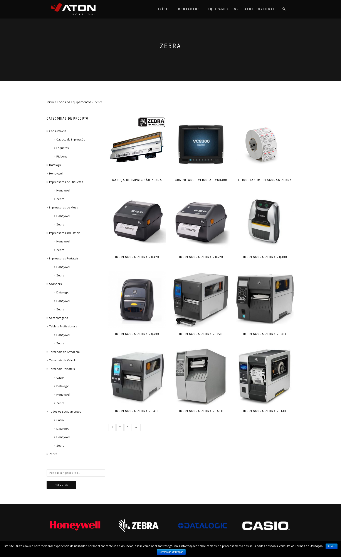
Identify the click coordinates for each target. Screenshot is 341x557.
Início (164, 9)
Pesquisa (61, 484)
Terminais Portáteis (62, 369)
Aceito (331, 546)
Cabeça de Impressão (70, 139)
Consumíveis (57, 131)
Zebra (60, 199)
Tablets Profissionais (63, 326)
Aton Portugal (259, 9)
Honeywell (56, 173)
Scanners (55, 284)
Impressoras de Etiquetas (66, 182)
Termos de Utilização (171, 552)
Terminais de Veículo (63, 360)
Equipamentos (222, 9)
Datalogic (55, 165)
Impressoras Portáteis (64, 258)
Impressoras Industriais (65, 233)
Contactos (189, 9)
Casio (60, 377)
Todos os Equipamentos (74, 102)
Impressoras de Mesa (63, 207)
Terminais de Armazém (64, 352)
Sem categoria (58, 318)
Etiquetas (62, 148)
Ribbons (61, 156)
